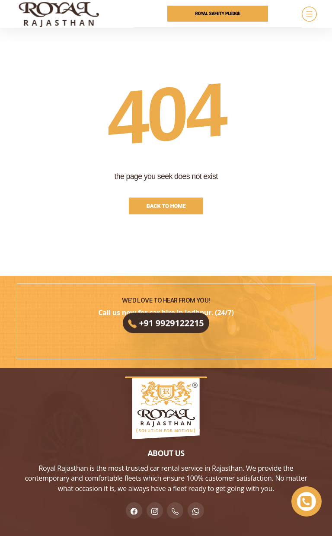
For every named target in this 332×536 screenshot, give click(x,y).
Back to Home (166, 206)
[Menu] (309, 14)
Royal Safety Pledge (217, 13)
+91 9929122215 (166, 324)
